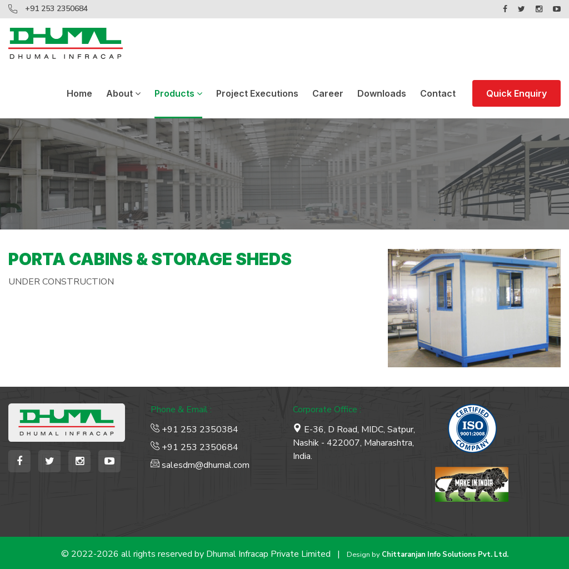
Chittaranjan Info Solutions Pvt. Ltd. (445, 555)
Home (79, 93)
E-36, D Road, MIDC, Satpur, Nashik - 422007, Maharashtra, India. (354, 442)
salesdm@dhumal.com (200, 465)
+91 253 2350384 (194, 429)
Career (327, 93)
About (123, 93)
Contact (438, 93)
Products (178, 93)
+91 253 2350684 (56, 8)
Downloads (381, 93)
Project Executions (257, 93)
